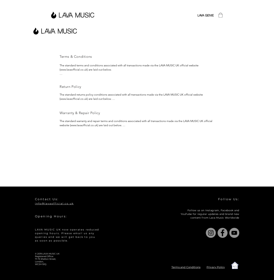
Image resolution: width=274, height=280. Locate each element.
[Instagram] (211, 233)
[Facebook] (223, 233)
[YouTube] (234, 233)
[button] (220, 15)
